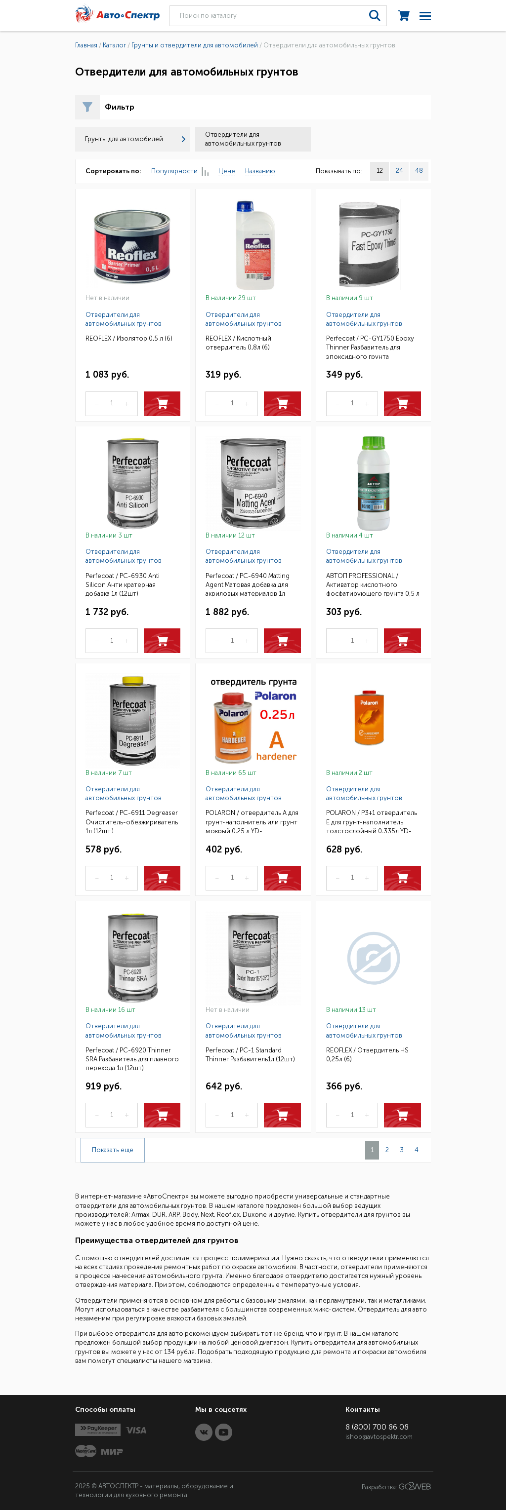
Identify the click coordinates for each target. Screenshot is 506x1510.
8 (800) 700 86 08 (377, 1427)
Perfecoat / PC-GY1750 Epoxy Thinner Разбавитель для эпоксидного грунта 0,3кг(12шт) (370, 347)
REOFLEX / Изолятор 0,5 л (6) (128, 338)
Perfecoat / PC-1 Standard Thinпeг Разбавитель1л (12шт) (250, 1054)
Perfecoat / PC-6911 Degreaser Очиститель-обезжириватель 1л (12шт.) (131, 821)
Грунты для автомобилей (135, 139)
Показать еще (112, 1150)
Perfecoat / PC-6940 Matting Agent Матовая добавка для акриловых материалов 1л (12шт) (248, 584)
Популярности (180, 171)
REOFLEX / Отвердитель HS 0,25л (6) (367, 1054)
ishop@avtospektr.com (379, 1436)
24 (399, 170)
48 (419, 170)
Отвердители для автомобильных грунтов (123, 319)
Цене (226, 171)
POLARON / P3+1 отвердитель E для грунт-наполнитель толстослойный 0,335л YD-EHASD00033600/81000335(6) (373, 821)
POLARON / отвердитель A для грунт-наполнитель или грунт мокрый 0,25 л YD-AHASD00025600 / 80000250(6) (252, 821)
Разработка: (396, 1486)
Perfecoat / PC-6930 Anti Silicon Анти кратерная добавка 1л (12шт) (122, 584)
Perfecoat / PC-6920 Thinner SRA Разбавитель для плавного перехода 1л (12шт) (132, 1058)
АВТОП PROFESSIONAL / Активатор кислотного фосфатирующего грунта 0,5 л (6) (373, 584)
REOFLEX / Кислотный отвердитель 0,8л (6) (238, 343)
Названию (260, 171)
